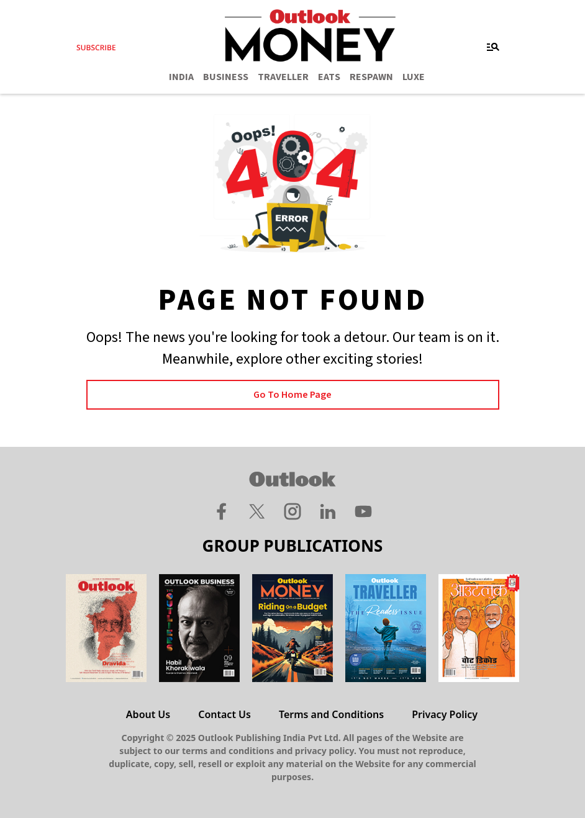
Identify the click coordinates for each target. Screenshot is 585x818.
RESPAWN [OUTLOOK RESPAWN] (371, 77)
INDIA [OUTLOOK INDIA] (181, 77)
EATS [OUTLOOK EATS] (329, 77)
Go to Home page (292, 395)
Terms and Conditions (331, 714)
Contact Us (224, 714)
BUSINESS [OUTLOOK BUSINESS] (225, 77)
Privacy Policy (445, 714)
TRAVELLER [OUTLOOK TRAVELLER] (283, 77)
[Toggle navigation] (493, 47)
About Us (148, 714)
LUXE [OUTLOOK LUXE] (413, 77)
